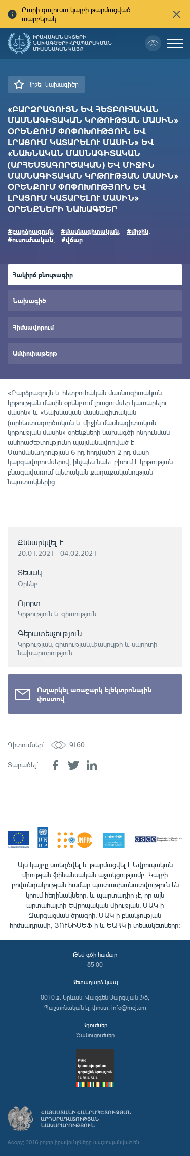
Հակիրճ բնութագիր (43, 274)
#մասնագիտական (90, 231)
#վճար (72, 239)
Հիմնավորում (33, 327)
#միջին (137, 231)
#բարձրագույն (30, 231)
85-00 (95, 964)
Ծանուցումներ (95, 1035)
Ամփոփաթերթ (35, 353)
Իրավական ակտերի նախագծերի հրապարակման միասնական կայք (72, 43)
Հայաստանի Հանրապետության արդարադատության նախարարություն (86, 1119)
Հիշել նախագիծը (53, 84)
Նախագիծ (29, 300)
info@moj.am (128, 1007)
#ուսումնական (30, 239)
